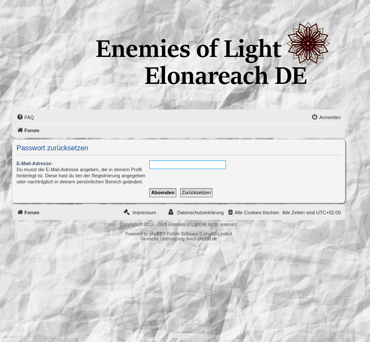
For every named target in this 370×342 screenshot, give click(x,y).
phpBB (156, 234)
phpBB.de (207, 238)
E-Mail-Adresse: (35, 163)
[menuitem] (25, 117)
